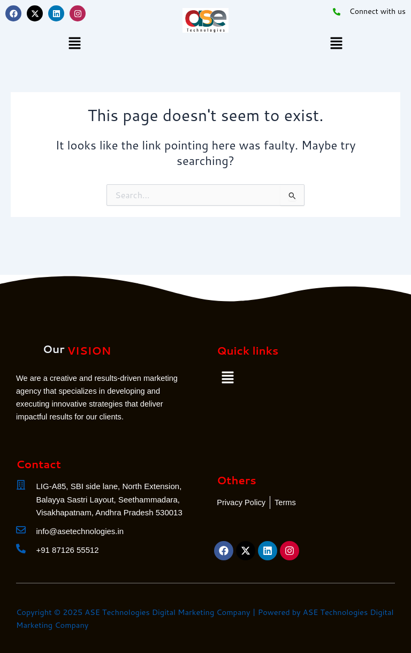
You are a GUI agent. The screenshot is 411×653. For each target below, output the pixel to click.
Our (53, 348)
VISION (89, 350)
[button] (74, 43)
